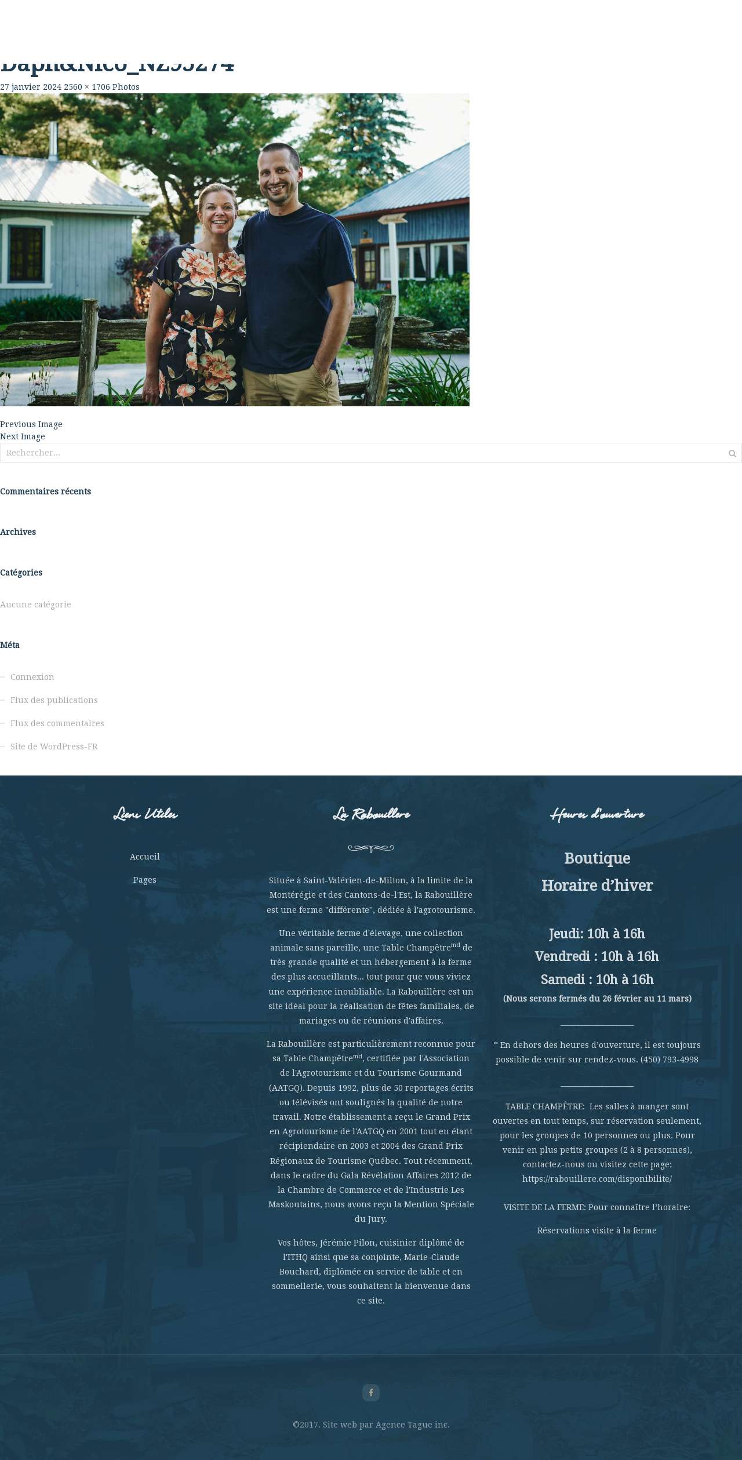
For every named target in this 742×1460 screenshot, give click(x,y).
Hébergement (480, 40)
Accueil (145, 856)
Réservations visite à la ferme (597, 1230)
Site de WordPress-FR (53, 746)
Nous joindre (615, 40)
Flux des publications (54, 700)
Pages (145, 879)
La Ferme (184, 40)
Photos (126, 87)
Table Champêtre (253, 40)
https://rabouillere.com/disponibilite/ (597, 1179)
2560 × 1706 (87, 87)
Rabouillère (127, 40)
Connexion (32, 677)
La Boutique (548, 40)
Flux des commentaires (57, 723)
